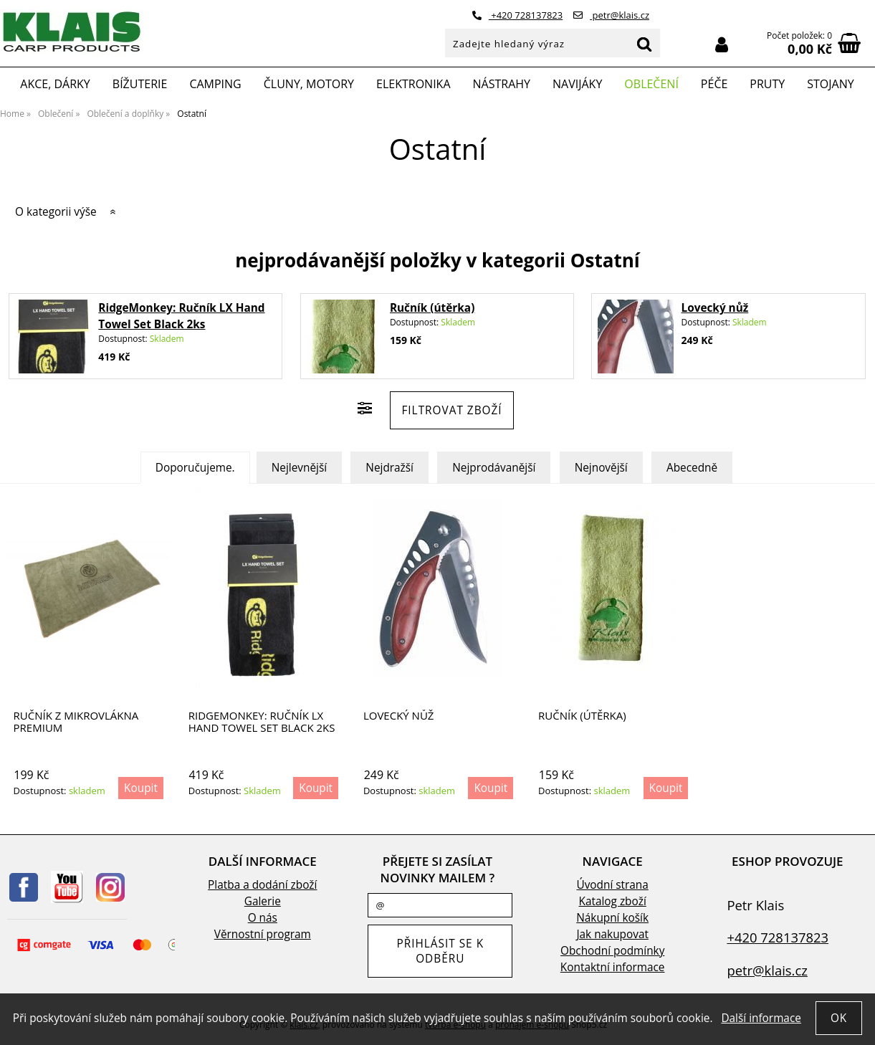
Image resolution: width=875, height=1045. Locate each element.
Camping (215, 84)
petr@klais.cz (611, 15)
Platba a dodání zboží (262, 884)
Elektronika (413, 84)
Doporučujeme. (195, 467)
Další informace (760, 1018)
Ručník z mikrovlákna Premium (76, 721)
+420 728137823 (517, 15)
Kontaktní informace (612, 967)
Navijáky (577, 84)
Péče (714, 84)
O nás (262, 917)
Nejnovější (601, 467)
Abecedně (691, 467)
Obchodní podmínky (612, 950)
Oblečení (651, 84)
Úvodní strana (612, 884)
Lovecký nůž (714, 307)
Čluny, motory (309, 84)
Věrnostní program (262, 934)
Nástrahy (501, 84)
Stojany (830, 84)
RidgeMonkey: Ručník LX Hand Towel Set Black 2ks (261, 721)
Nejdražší (389, 467)
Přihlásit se (721, 45)
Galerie (262, 901)
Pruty (767, 84)
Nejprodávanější (493, 467)
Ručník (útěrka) (432, 307)
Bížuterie (140, 84)
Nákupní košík (612, 917)
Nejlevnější (299, 467)
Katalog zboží (612, 901)
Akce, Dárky (55, 84)
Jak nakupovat (612, 934)
